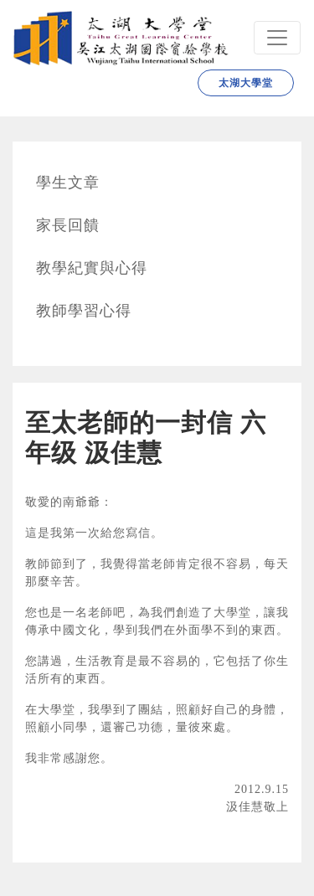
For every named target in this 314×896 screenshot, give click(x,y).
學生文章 (68, 182)
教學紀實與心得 (91, 268)
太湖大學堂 (246, 83)
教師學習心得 (83, 310)
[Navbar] (277, 37)
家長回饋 (68, 225)
